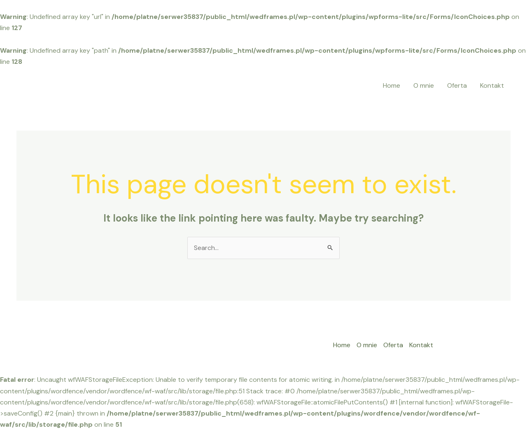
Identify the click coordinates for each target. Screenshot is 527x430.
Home (391, 85)
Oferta (457, 85)
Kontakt (492, 85)
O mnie (423, 85)
